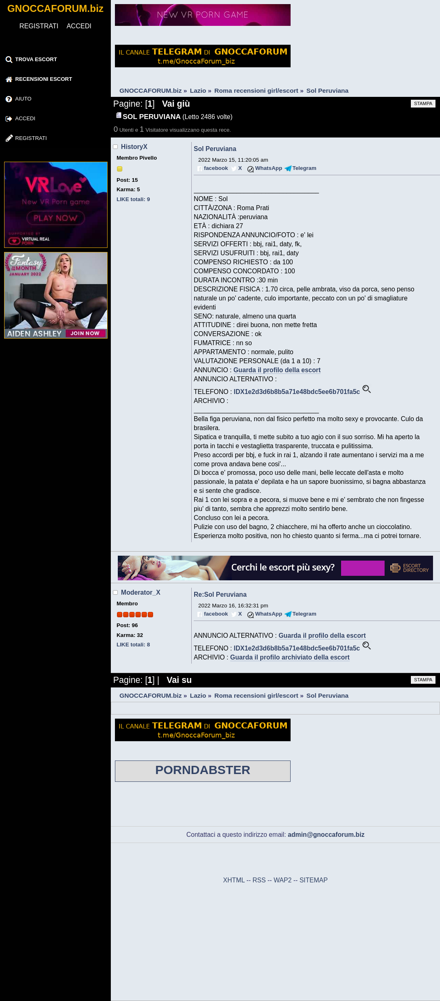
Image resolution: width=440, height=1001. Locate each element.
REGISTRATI (38, 26)
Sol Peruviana (215, 148)
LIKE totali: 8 (133, 644)
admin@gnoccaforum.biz (326, 834)
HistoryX (134, 146)
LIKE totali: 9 (133, 199)
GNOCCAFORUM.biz (55, 8)
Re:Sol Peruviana (220, 594)
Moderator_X (140, 592)
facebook (216, 168)
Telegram (304, 168)
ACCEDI (78, 26)
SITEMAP (314, 880)
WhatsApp (268, 168)
